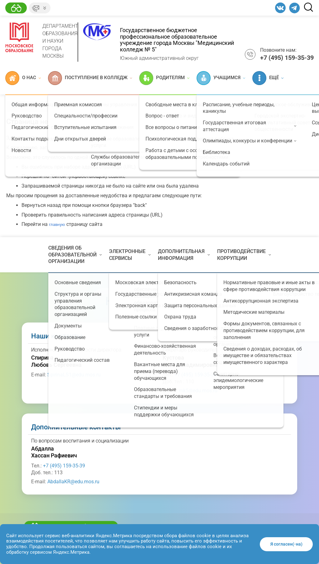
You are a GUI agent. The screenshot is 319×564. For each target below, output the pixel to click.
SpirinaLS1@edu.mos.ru (74, 375)
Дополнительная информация (184, 254)
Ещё (267, 78)
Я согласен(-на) (286, 544)
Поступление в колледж (90, 78)
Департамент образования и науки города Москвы (60, 41)
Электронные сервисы (130, 254)
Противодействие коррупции (244, 254)
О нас (23, 78)
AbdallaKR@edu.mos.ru (73, 482)
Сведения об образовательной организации (75, 254)
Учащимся (221, 78)
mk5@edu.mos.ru (198, 391)
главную (57, 224)
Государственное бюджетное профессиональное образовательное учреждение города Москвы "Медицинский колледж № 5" (177, 40)
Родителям (164, 78)
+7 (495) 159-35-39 (195, 375)
